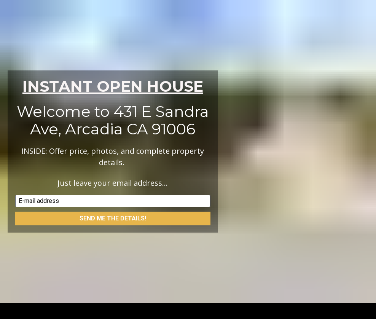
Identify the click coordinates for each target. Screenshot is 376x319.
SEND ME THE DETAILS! (113, 215)
